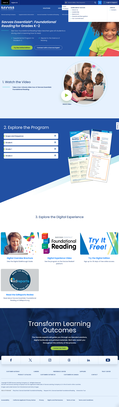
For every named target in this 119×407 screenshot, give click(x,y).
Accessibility (5, 400)
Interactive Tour (66, 14)
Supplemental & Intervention (26, 14)
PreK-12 (5, 3)
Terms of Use (71, 400)
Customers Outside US (47, 375)
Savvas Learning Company (8, 14)
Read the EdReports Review (20, 294)
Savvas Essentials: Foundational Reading (48, 14)
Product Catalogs (24, 375)
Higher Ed (14, 3)
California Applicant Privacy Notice (24, 400)
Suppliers (83, 371)
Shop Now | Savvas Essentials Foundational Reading (27, 390)
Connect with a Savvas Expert (48, 48)
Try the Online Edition (22, 48)
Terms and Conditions (86, 400)
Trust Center (106, 371)
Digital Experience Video (59, 258)
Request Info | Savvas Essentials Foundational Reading (59, 390)
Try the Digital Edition (99, 258)
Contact (111, 8)
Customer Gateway (13, 371)
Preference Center (59, 371)
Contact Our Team (59, 348)
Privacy (41, 400)
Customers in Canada (71, 375)
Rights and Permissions (55, 400)
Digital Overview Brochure (20, 258)
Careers (36, 371)
